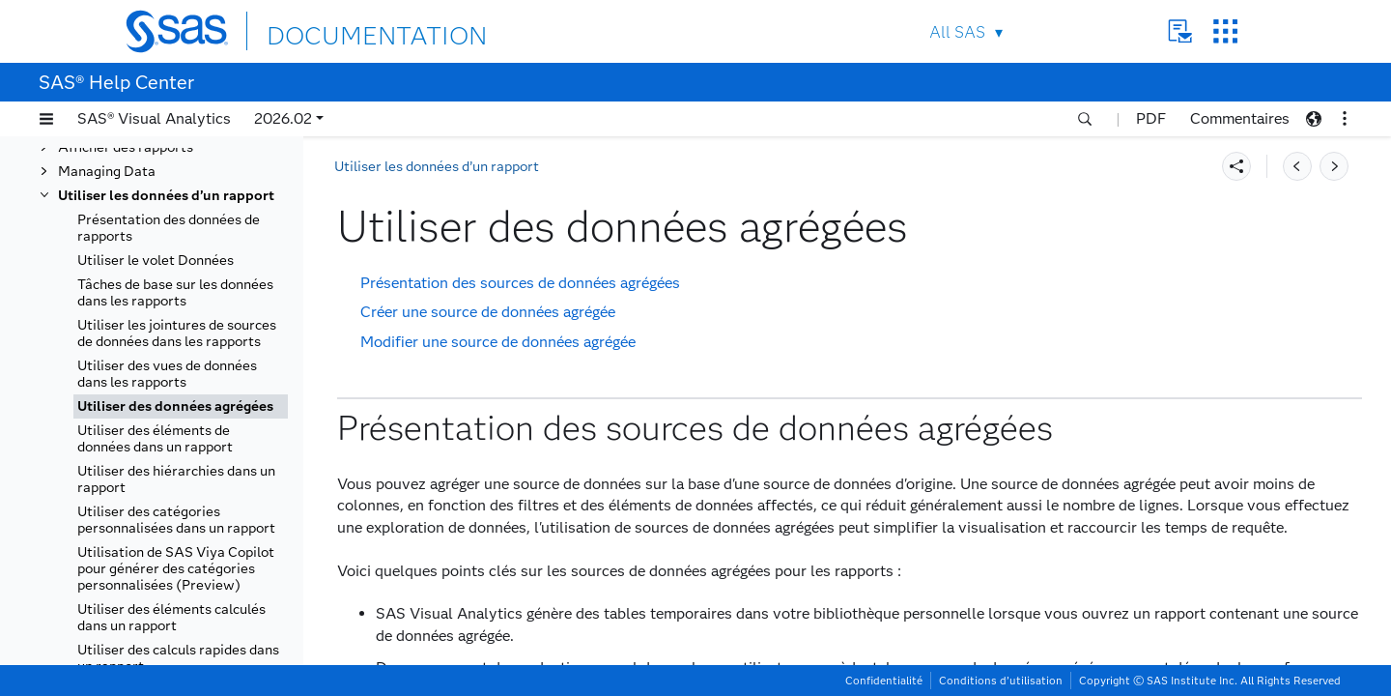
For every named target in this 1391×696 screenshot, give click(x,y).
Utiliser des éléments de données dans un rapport (155, 438)
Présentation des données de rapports (168, 228)
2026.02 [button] (283, 118)
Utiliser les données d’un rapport (166, 196)
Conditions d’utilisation (1001, 680)
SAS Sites (1225, 31)
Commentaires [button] (1240, 118)
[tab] (180, 406)
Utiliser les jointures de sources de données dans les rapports (176, 333)
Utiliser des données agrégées (175, 406)
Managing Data (107, 171)
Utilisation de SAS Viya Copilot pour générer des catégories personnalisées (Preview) (175, 569)
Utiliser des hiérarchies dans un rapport (176, 479)
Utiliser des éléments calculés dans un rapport (171, 617)
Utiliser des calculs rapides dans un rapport (178, 658)
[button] (46, 118)
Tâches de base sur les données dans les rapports (175, 292)
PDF (1151, 118)
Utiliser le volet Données (155, 260)
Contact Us (1180, 31)
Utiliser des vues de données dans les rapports (167, 374)
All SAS (957, 32)
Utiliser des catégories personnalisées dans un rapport (176, 520)
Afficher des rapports (125, 147)
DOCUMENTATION (337, 30)
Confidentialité (884, 680)
